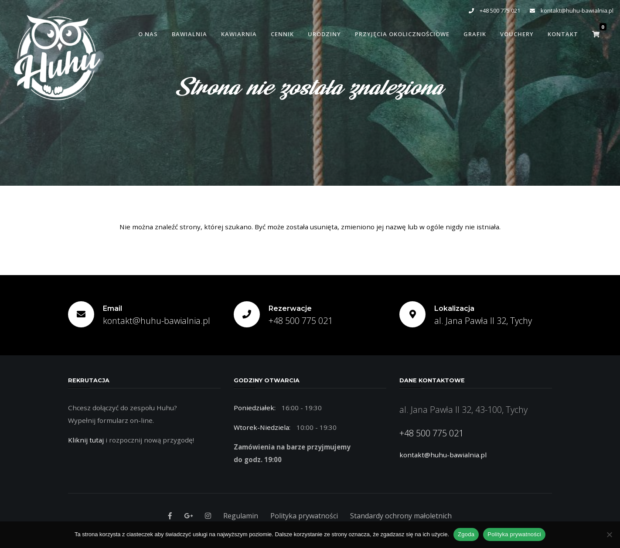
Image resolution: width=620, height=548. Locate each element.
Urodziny (324, 34)
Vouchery (517, 34)
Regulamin (240, 516)
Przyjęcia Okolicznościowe (402, 34)
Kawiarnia (239, 34)
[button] (595, 34)
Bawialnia (189, 34)
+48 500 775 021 (494, 10)
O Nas (148, 34)
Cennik (282, 34)
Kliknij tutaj (86, 440)
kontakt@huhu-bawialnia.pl (571, 10)
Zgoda (466, 534)
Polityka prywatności (304, 516)
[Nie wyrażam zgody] (609, 534)
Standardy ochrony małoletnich (401, 516)
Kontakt (563, 34)
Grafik (474, 34)
